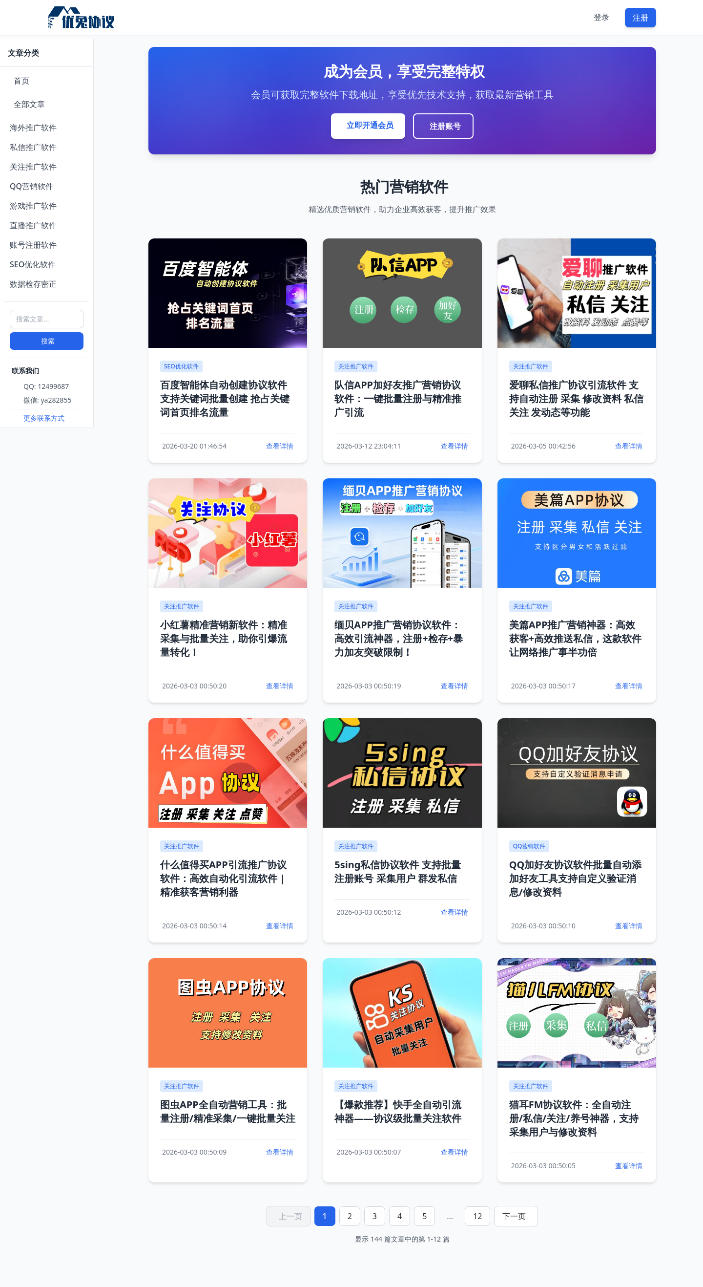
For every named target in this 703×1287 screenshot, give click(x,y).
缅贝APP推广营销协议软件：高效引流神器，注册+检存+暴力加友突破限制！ (398, 638)
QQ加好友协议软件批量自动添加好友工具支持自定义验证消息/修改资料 (575, 878)
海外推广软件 (33, 127)
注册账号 (445, 126)
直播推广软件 (33, 225)
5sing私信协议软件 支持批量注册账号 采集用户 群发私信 (397, 871)
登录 (601, 17)
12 (477, 1216)
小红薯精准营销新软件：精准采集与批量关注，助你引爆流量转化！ (223, 638)
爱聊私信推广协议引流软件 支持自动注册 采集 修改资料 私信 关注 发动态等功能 (576, 398)
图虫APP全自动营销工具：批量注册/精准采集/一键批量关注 (227, 1111)
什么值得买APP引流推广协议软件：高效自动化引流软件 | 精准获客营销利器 (223, 878)
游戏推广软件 (33, 205)
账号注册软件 (33, 244)
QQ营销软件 (31, 186)
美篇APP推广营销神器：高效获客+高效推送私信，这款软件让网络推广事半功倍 (575, 638)
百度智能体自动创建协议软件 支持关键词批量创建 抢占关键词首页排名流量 (224, 398)
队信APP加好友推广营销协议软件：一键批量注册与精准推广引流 (397, 398)
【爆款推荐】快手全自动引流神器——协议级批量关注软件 (397, 1111)
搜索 (48, 340)
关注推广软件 (33, 166)
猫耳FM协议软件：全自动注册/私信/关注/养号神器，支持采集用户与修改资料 (574, 1118)
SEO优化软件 (33, 264)
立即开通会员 (370, 125)
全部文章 (29, 104)
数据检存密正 (33, 284)
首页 (21, 80)
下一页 (514, 1216)
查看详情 (279, 445)
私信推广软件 (33, 147)
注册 (640, 17)
